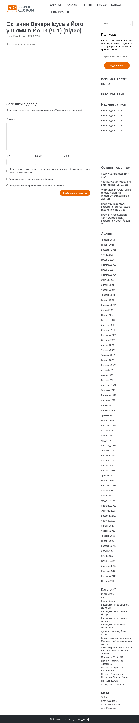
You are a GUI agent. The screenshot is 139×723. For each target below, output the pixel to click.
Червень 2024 (108, 290)
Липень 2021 (107, 465)
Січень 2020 (107, 556)
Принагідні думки (109, 681)
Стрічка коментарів (110, 704)
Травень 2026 (108, 240)
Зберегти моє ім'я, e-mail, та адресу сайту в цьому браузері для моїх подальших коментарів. (50, 171)
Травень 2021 (108, 475)
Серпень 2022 (108, 400)
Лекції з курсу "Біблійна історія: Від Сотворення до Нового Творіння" (116, 650)
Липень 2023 (107, 345)
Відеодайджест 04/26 (111, 110)
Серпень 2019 (108, 581)
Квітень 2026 (107, 245)
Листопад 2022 (108, 385)
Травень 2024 (108, 295)
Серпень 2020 (108, 521)
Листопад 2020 (108, 506)
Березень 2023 (108, 365)
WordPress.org (108, 708)
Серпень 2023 (108, 340)
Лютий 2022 (107, 430)
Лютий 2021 (107, 491)
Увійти (104, 697)
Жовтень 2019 (108, 571)
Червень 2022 (108, 410)
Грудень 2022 (108, 380)
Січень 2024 (107, 315)
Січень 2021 (107, 496)
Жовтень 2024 (108, 280)
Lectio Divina (107, 594)
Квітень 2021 (107, 481)
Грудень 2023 (108, 320)
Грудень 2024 (108, 270)
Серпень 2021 (108, 460)
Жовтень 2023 (108, 330)
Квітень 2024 (107, 300)
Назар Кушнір (108, 204)
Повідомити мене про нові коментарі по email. (32, 179)
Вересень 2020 (108, 516)
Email (38, 156)
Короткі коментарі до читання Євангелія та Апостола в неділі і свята (116, 641)
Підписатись (117, 65)
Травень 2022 (108, 415)
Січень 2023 (107, 375)
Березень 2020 (108, 546)
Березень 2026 (108, 250)
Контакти (116, 4)
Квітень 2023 (107, 360)
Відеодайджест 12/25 (111, 131)
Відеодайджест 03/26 (111, 115)
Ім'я (9, 156)
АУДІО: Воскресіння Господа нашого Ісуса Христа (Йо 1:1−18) (115, 207)
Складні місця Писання (112, 684)
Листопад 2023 (108, 325)
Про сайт (103, 4)
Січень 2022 (107, 435)
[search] (68, 12)
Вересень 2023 (108, 335)
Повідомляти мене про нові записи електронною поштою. (38, 185)
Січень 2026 (107, 255)
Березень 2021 (108, 486)
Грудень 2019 (108, 561)
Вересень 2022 (108, 395)
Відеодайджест (108, 601)
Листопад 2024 (108, 275)
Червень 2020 (108, 531)
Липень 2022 (107, 405)
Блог (103, 597)
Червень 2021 (108, 470)
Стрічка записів (109, 701)
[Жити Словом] (20, 8)
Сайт (66, 156)
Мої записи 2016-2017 (112, 657)
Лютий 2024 (107, 310)
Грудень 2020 (108, 501)
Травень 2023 (108, 355)
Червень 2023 (108, 350)
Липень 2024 (107, 285)
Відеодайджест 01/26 (111, 126)
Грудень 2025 (108, 260)
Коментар (12, 119)
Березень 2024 (108, 305)
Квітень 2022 (107, 420)
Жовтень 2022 (108, 390)
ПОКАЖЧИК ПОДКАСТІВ (116, 93)
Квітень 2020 (107, 541)
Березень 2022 (108, 425)
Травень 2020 (108, 536)
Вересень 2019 (108, 576)
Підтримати (57, 11)
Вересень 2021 (108, 455)
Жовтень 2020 (108, 511)
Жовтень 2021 (108, 450)
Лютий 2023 (107, 370)
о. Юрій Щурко (18, 36)
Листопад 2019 (108, 566)
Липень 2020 (107, 526)
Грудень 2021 (108, 440)
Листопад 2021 (108, 445)
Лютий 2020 (107, 551)
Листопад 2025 (108, 265)
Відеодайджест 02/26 (111, 121)
